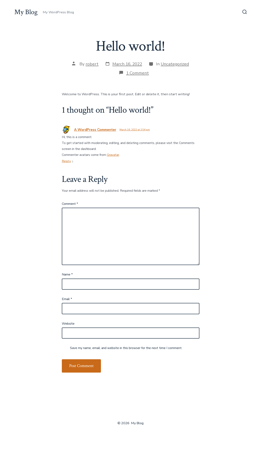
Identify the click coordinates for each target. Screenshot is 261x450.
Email (67, 299)
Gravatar (113, 155)
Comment (70, 204)
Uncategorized (175, 64)
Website (68, 323)
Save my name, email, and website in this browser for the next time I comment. (126, 348)
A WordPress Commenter (95, 129)
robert (92, 64)
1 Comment (137, 73)
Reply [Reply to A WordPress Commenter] (66, 161)
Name (67, 274)
